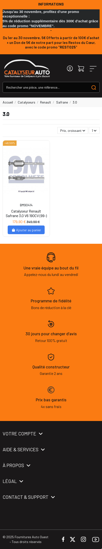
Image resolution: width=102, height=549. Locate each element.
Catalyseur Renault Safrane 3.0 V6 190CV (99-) (26, 213)
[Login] (70, 68)
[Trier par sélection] (72, 130)
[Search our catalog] (93, 87)
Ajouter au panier (26, 230)
